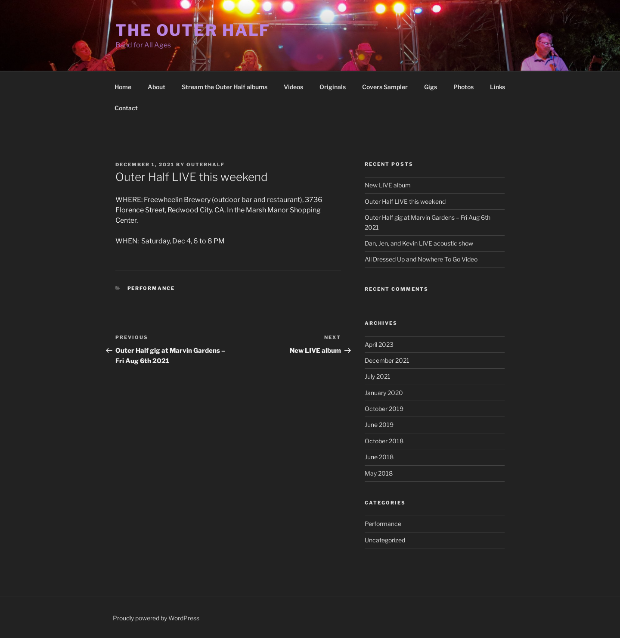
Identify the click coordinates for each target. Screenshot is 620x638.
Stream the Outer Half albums (224, 86)
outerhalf (205, 165)
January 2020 (384, 392)
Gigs (430, 86)
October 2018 (384, 441)
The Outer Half (192, 30)
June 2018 (379, 457)
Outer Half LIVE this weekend (405, 201)
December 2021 (387, 360)
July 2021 (378, 376)
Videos (293, 86)
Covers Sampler (385, 86)
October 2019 (384, 408)
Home (123, 86)
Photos (463, 86)
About (156, 86)
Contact (126, 108)
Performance (151, 288)
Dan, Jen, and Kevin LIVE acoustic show (419, 243)
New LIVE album (388, 185)
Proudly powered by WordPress (156, 618)
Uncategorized (385, 540)
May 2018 (379, 473)
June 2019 (379, 424)
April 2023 (379, 344)
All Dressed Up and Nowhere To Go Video (421, 259)
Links (497, 86)
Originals (332, 86)
